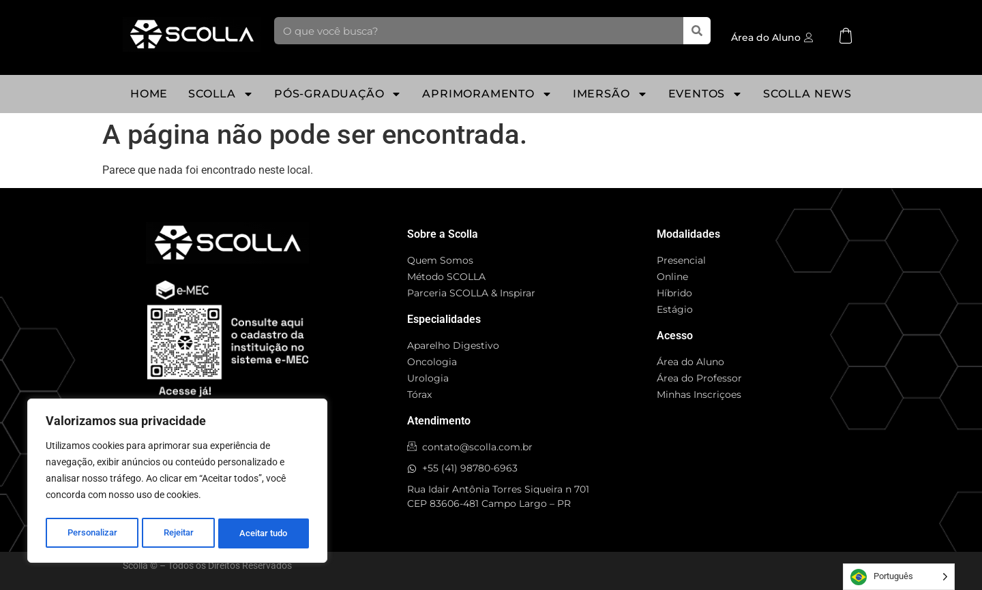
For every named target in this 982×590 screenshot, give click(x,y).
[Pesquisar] (697, 30)
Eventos (705, 94)
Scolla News (807, 93)
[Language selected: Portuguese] (899, 576)
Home (149, 93)
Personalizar (91, 533)
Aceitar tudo (264, 533)
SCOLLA (221, 94)
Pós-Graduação (338, 94)
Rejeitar (178, 533)
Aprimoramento (487, 94)
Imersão (610, 94)
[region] (177, 483)
